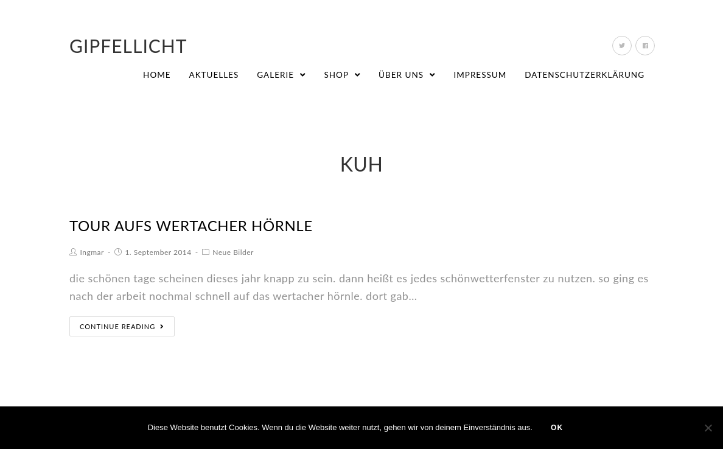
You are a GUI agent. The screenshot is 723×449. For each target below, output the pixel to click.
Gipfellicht (128, 46)
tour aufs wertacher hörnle (191, 225)
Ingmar (92, 252)
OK (557, 427)
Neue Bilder (233, 252)
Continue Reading (122, 326)
